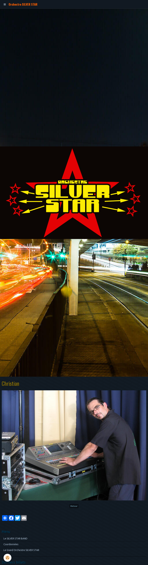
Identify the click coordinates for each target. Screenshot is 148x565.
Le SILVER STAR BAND (15, 538)
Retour (74, 506)
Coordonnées (11, 544)
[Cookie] (7, 558)
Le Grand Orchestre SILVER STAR (21, 550)
